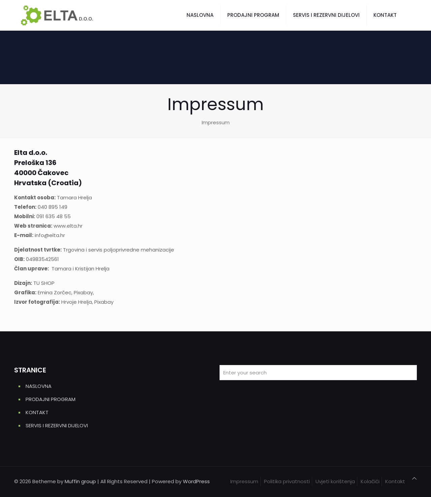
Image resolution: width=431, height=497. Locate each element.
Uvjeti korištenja (335, 481)
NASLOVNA (39, 386)
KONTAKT (37, 412)
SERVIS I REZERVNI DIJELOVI (57, 425)
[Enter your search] (318, 372)
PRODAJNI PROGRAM (50, 399)
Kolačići (370, 481)
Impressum (244, 481)
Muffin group (80, 481)
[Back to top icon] (414, 478)
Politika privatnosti (287, 481)
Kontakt (395, 481)
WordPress (196, 481)
